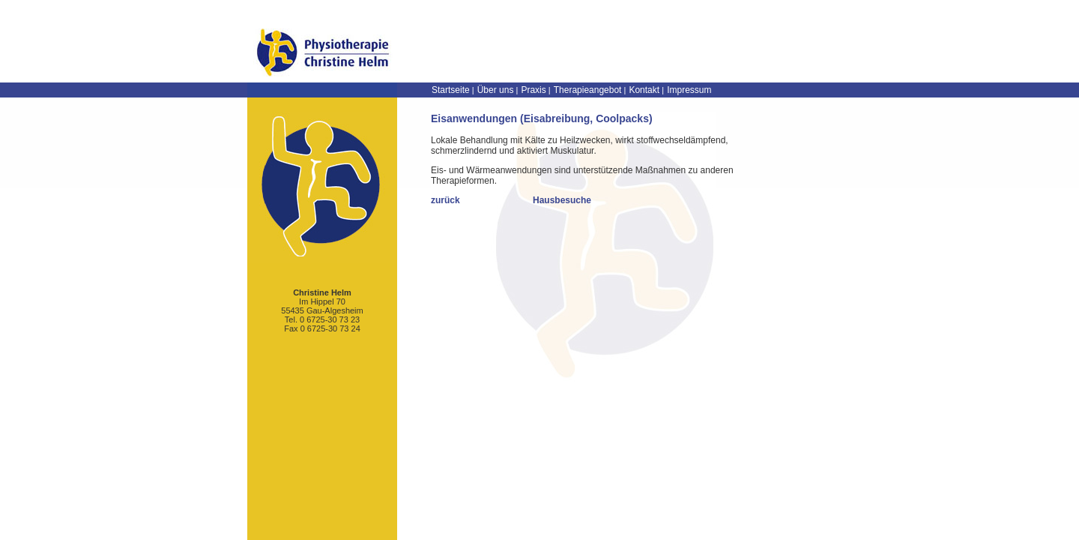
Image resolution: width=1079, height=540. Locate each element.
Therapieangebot (588, 90)
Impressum (689, 90)
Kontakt (644, 90)
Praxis (533, 90)
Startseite (451, 90)
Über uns (495, 90)
